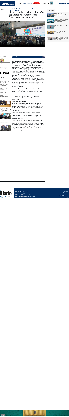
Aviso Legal (65, 192)
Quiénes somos (65, 194)
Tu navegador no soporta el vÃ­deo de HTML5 (22, 34)
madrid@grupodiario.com (24, 193)
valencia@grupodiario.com (28, 194)
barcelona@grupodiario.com (25, 189)
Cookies (2, 415)
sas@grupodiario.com (31, 196)
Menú (20, 3)
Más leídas (51, 11)
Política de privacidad (63, 195)
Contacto (66, 191)
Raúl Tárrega (2, 63)
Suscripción (66, 3)
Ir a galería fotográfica (28, 57)
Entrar (61, 3)
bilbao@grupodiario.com (24, 191)
